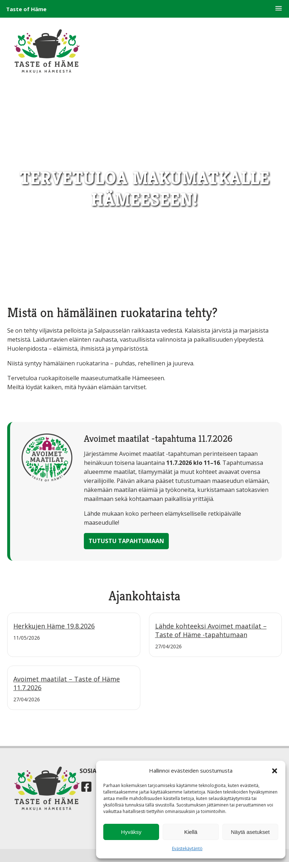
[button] (278, 9)
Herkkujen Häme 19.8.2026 (54, 626)
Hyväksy (131, 832)
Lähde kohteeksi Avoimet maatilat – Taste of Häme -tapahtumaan (211, 630)
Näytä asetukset (250, 832)
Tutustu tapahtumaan (126, 541)
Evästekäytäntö (187, 848)
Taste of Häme (26, 9)
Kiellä (191, 832)
